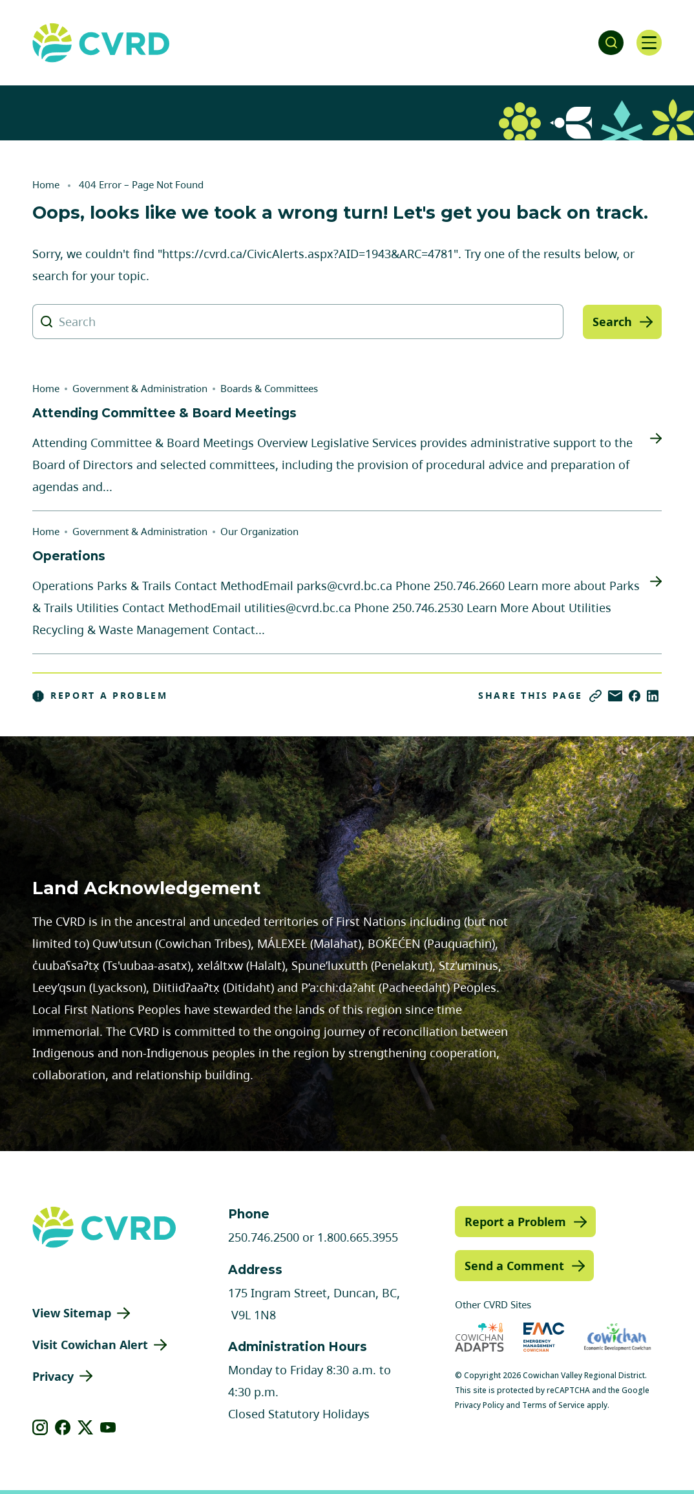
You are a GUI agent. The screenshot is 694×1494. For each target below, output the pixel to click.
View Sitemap (71, 1313)
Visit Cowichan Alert (90, 1344)
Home (45, 184)
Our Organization (259, 531)
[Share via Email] (615, 696)
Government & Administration (139, 388)
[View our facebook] (63, 1427)
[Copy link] (595, 696)
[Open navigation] (649, 43)
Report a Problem (100, 695)
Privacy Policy (479, 1405)
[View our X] (86, 1427)
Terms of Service (553, 1405)
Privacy (53, 1376)
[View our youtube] (108, 1427)
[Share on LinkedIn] (653, 696)
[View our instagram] (40, 1427)
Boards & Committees (269, 388)
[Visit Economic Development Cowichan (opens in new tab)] (617, 1337)
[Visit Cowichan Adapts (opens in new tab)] (479, 1337)
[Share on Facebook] (635, 696)
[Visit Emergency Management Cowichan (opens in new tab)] (543, 1337)
